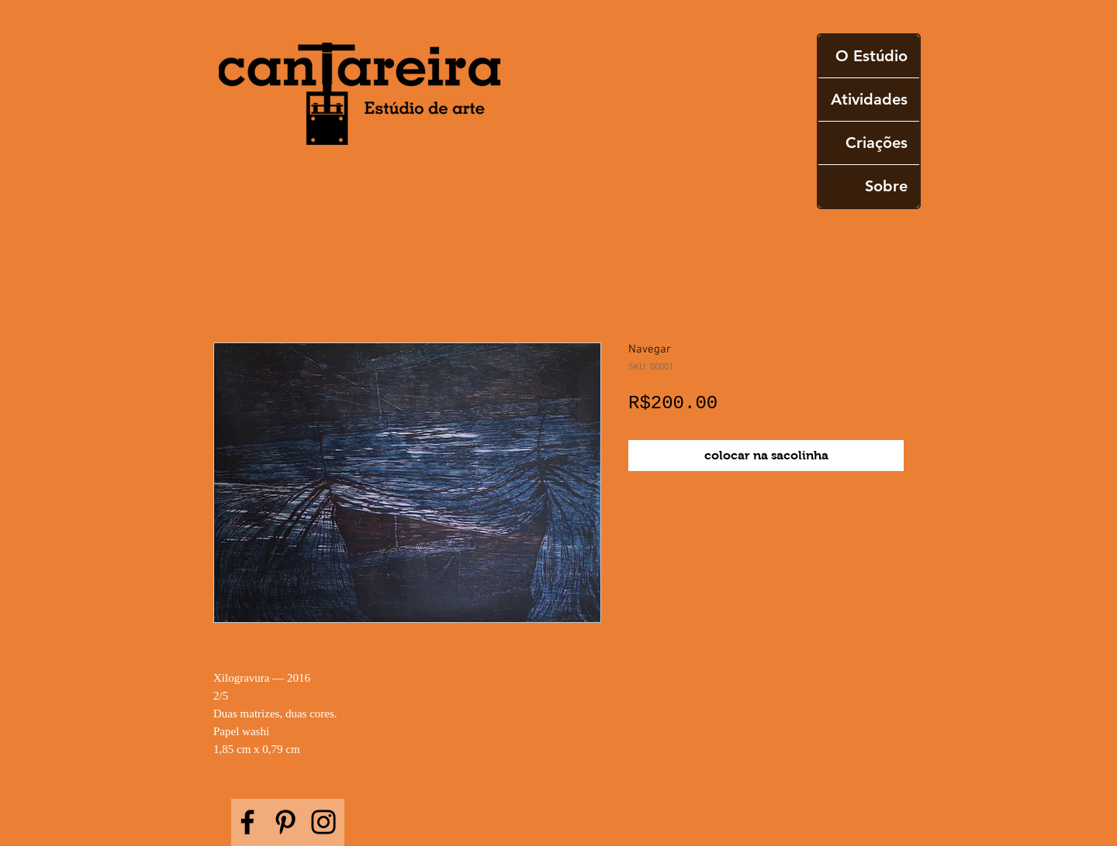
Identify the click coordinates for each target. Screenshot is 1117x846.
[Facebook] (247, 822)
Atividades (869, 99)
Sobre (886, 186)
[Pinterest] (285, 822)
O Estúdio (871, 55)
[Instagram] (323, 822)
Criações (877, 142)
